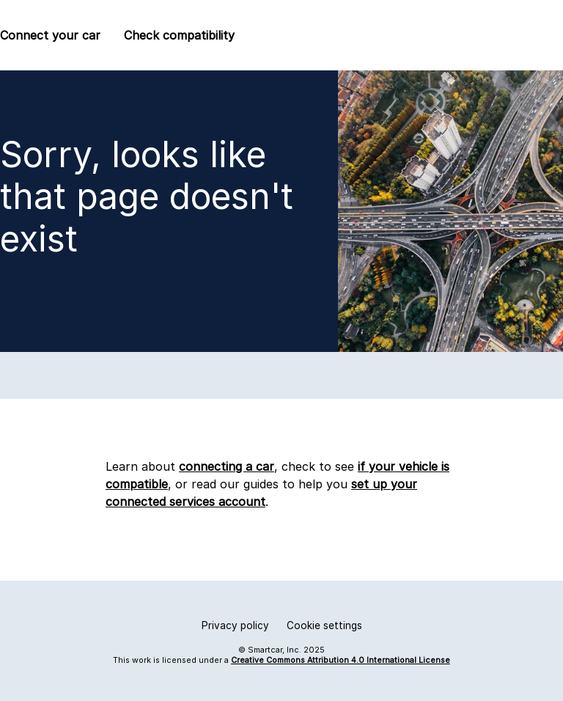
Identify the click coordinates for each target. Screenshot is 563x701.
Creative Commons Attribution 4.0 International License (340, 660)
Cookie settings (324, 625)
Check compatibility (179, 35)
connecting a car (226, 466)
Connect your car (50, 35)
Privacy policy (235, 625)
